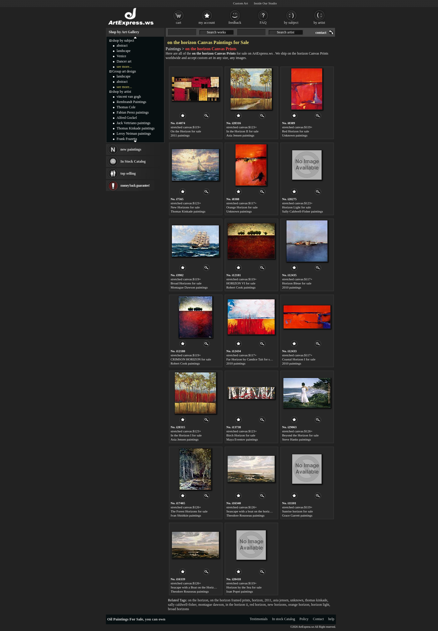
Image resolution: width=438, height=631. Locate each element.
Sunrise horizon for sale (297, 511)
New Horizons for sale (185, 207)
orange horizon (298, 605)
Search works (216, 32)
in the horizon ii (237, 605)
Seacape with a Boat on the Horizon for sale (199, 587)
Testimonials (259, 619)
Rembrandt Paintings (131, 102)
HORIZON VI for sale (241, 283)
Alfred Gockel (127, 118)
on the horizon (198, 600)
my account (207, 23)
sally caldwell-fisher (182, 605)
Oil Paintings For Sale (125, 619)
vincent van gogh (129, 97)
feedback (235, 23)
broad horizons (178, 609)
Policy (304, 619)
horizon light (320, 605)
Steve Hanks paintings (296, 439)
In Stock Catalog (133, 161)
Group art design (124, 71)
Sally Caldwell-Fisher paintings (302, 211)
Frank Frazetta (127, 139)
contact (320, 33)
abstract (122, 45)
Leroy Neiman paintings (134, 133)
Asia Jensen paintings (240, 135)
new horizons (277, 605)
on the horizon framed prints (230, 600)
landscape (124, 51)
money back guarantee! (135, 185)
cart (178, 23)
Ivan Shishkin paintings (186, 515)
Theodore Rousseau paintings (245, 515)
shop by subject (123, 40)
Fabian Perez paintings (133, 112)
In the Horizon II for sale (242, 131)
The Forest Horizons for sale (189, 511)
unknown (296, 600)
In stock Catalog (283, 619)
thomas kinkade (316, 600)
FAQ (263, 23)
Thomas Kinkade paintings (188, 211)
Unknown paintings (294, 135)
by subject (291, 23)
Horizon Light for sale (296, 207)
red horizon (258, 605)
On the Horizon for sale (186, 131)
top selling (128, 173)
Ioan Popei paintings (239, 591)
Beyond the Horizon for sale (300, 435)
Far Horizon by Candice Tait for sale (250, 359)
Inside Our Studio (265, 3)
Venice (121, 56)
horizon (257, 600)
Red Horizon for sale (295, 131)
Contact (318, 619)
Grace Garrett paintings (297, 515)
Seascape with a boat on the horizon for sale (254, 511)
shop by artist (121, 92)
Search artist (286, 32)
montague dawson (211, 605)
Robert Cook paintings (241, 287)
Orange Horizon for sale (242, 207)
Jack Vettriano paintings (133, 123)
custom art (204, 58)
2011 (267, 600)
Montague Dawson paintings (189, 287)
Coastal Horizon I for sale (299, 359)
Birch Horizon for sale (241, 435)
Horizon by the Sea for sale (244, 587)
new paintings (131, 149)
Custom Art (240, 3)
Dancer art (124, 61)
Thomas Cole (126, 107)
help (331, 619)
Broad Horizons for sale (186, 283)
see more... (124, 67)
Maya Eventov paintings (242, 439)
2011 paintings (180, 135)
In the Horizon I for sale (186, 435)
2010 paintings (291, 287)
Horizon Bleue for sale (297, 283)
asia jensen (280, 600)
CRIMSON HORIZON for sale (191, 359)
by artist (319, 23)
